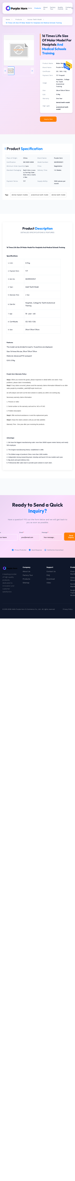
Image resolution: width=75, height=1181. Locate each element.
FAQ (48, 575)
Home (30, 8)
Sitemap (26, 583)
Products (37, 8)
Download (51, 579)
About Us (45, 8)
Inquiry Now (48, 119)
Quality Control (60, 8)
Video (49, 583)
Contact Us (68, 8)
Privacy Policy (68, 609)
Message (45, 532)
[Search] (72, 8)
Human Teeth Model (34, 19)
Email (21, 532)
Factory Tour (52, 8)
